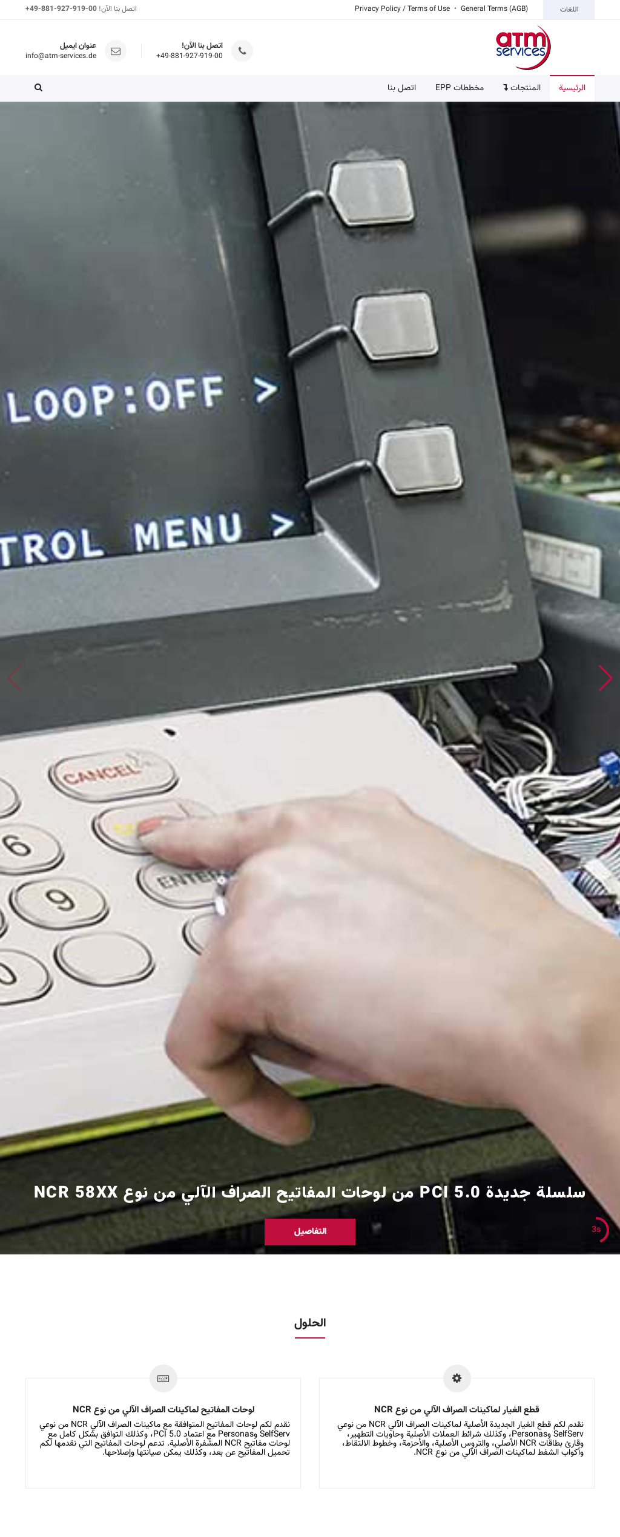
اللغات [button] (569, 9)
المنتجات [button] (522, 88)
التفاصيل (310, 1232)
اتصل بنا (402, 88)
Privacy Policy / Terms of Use (402, 9)
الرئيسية (572, 88)
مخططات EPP (459, 88)
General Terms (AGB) (494, 9)
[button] (38, 88)
